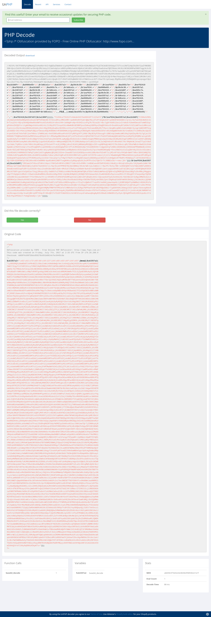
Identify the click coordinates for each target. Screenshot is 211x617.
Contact (67, 4)
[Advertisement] (185, 71)
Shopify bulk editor (124, 614)
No (89, 220)
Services (56, 4)
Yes (22, 220)
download (30, 55)
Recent (38, 4)
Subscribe (78, 20)
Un (7, 4)
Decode (27, 4)
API (47, 4)
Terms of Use (96, 614)
